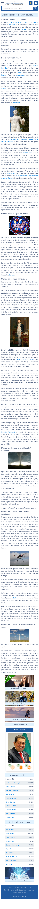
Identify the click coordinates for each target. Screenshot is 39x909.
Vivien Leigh (10, 833)
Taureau (12, 24)
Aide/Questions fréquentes (24, 890)
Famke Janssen (11, 860)
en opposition (27, 153)
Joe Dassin (9, 852)
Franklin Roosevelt (8, 432)
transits (11, 275)
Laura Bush (10, 817)
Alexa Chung (10, 841)
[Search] (19, 8)
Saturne (19, 73)
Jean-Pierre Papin (12, 856)
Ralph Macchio (11, 809)
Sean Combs (10, 786)
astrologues (20, 75)
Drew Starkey (10, 802)
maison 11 (11, 173)
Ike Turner (9, 864)
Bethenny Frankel (12, 790)
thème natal (17, 103)
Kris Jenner (10, 829)
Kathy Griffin (10, 794)
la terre (16, 598)
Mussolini (26, 359)
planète (23, 29)
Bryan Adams (10, 849)
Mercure (4, 88)
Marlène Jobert (11, 806)
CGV (29, 887)
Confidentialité (9, 890)
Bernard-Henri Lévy (12, 845)
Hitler (32, 359)
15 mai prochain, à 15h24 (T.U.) (18, 22)
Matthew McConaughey (14, 783)
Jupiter (3, 75)
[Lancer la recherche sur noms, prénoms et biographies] (35, 8)
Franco (19, 359)
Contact (9, 887)
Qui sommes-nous (20, 887)
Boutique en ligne (19, 892)
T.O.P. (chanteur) (11, 798)
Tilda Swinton (10, 837)
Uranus (35, 22)
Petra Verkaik (10, 813)
